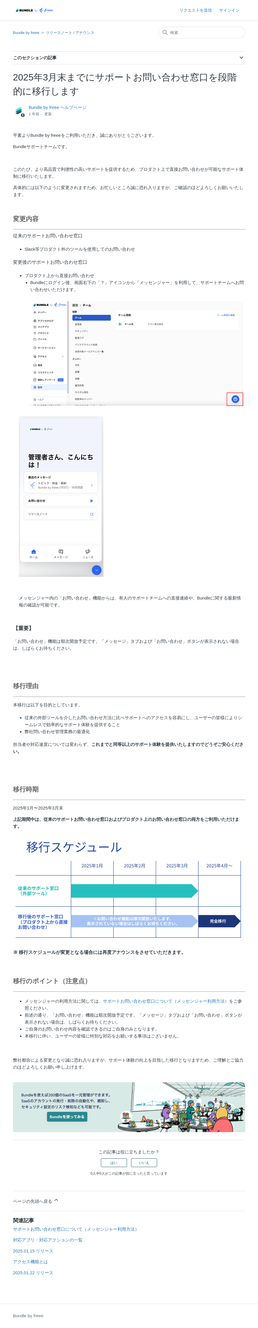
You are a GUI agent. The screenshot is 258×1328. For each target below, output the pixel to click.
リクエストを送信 (195, 10)
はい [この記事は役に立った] (113, 1163)
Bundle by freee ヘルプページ (57, 107)
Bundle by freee (26, 32)
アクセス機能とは (30, 1261)
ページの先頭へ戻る (36, 1200)
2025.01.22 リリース (33, 1272)
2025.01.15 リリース (33, 1250)
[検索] (201, 32)
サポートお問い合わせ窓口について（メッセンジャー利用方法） (166, 1001)
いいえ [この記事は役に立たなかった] (144, 1163)
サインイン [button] (229, 10)
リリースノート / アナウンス (70, 32)
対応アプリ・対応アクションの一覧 (48, 1239)
